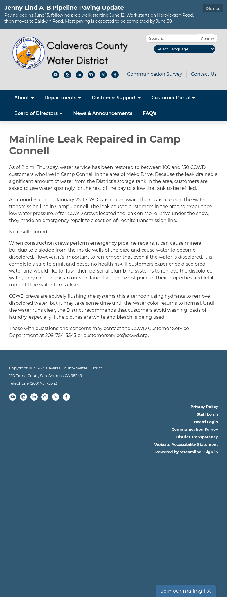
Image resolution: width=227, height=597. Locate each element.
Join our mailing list (186, 591)
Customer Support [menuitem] (114, 97)
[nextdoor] (91, 77)
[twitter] (103, 77)
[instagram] (67, 77)
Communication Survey (154, 74)
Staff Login (207, 414)
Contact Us (204, 74)
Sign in (211, 452)
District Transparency (197, 436)
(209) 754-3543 (43, 383)
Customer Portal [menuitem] (170, 97)
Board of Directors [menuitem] (36, 113)
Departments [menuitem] (60, 97)
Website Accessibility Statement (186, 444)
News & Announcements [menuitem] (102, 113)
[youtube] (55, 77)
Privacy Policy (204, 406)
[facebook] (115, 77)
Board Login (206, 421)
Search (207, 38)
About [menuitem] (21, 97)
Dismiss (213, 8)
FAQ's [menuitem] (149, 113)
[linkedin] (79, 77)
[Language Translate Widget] (184, 49)
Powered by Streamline (178, 452)
